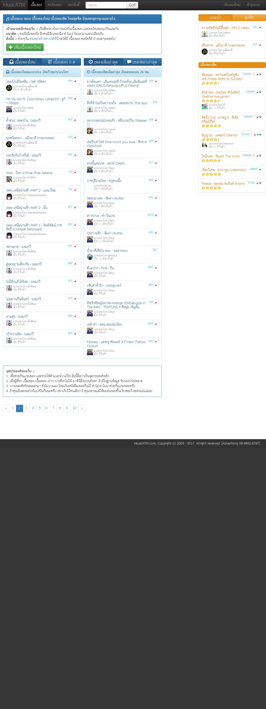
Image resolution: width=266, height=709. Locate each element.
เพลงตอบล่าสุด (142, 62)
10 (74, 408)
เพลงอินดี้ (73, 5)
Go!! (132, 5)
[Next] (82, 408)
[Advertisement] (82, 427)
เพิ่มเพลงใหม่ (232, 5)
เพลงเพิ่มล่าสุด (103, 62)
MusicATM (14, 5)
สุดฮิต (249, 17)
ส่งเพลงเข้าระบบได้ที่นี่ (44, 39)
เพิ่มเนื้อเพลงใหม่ (25, 47)
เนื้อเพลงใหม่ (23, 62)
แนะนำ (215, 17)
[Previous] (6, 408)
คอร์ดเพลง (55, 5)
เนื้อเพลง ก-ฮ (61, 62)
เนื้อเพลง (38, 5)
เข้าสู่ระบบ (253, 5)
